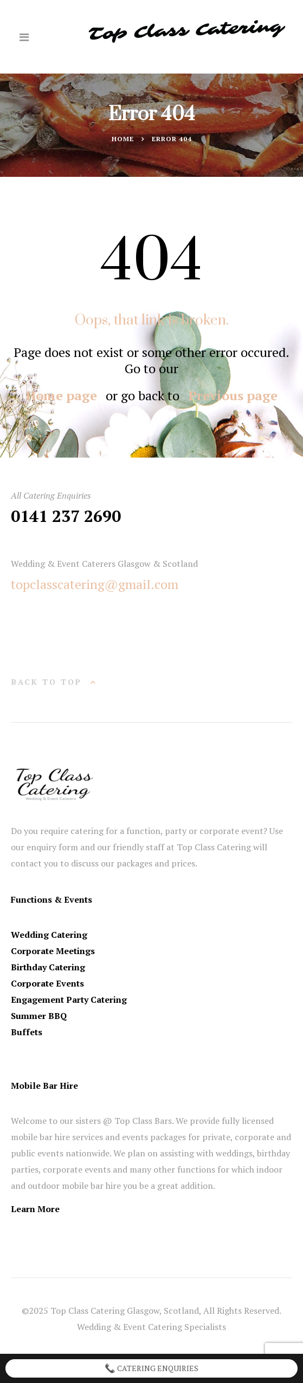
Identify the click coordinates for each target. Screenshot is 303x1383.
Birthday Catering (48, 967)
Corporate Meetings (53, 951)
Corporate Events (47, 983)
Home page (61, 395)
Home (123, 139)
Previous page (233, 395)
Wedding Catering (49, 935)
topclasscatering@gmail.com (94, 584)
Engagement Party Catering (69, 999)
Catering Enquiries (151, 1368)
